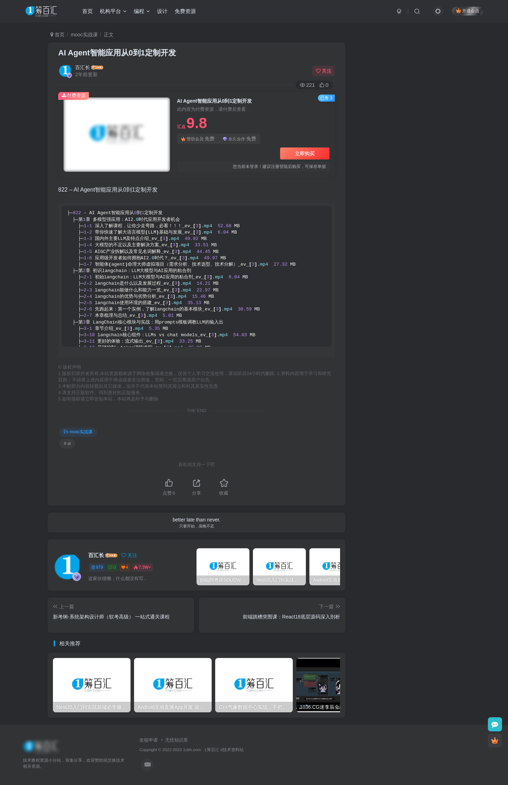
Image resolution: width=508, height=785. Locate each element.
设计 (162, 12)
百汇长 (82, 67)
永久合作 (239, 139)
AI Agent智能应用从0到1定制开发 (117, 52)
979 (97, 567)
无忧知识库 (176, 740)
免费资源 (185, 12)
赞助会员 (197, 139)
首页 (87, 12)
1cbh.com (192, 749)
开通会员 (467, 11)
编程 (142, 12)
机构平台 (113, 12)
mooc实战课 (84, 34)
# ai (67, 443)
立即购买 (305, 153)
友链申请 (148, 740)
